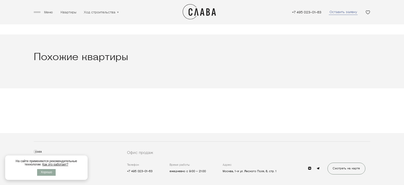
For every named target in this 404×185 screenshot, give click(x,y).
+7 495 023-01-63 (306, 12)
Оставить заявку (343, 12)
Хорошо (46, 172)
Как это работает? (55, 164)
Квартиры (68, 12)
